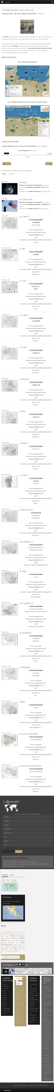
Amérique (14, 880)
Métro (17, 938)
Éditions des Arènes (11, 940)
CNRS (15, 949)
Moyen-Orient (14, 882)
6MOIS (12, 933)
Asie (8, 882)
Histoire (7, 947)
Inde (2, 931)
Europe (3, 882)
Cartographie (4, 949)
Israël (23, 931)
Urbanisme (3, 938)
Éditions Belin (18, 940)
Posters (17, 942)
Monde (3, 880)
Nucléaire (3, 933)
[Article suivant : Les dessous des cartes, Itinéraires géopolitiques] (48, 163)
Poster (22, 938)
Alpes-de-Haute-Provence (9, 951)
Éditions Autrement (17, 936)
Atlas (23, 942)
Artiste (13, 938)
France (16, 951)
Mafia (13, 931)
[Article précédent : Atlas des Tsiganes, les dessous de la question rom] (6, 163)
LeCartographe (6, 945)
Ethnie (16, 931)
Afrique (8, 880)
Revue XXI (22, 947)
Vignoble (10, 949)
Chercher (18, 851)
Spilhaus (19, 949)
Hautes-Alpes (11, 942)
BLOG (11, 875)
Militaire (4, 940)
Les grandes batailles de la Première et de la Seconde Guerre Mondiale (18, 146)
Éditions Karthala (17, 945)
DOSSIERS (5, 875)
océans (23, 940)
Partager (50, 153)
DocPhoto (4, 942)
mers (23, 945)
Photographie (14, 947)
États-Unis (8, 938)
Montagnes (8, 933)
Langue (2, 947)
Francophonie (16, 933)
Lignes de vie (7, 932)
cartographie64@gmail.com (36, 235)
